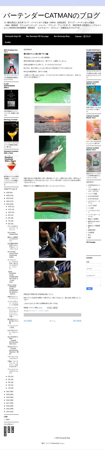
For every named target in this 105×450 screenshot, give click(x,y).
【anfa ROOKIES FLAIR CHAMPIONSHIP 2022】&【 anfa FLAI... (13, 277)
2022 (8, 204)
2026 (8, 192)
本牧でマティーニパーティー (13, 297)
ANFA (8, 419)
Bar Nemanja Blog (62, 36)
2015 (8, 409)
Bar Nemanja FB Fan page (37, 36)
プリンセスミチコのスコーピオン (13, 371)
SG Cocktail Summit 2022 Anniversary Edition (13, 254)
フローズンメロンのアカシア (13, 357)
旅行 (89, 237)
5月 (9, 376)
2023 (8, 201)
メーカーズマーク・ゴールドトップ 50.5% (13, 303)
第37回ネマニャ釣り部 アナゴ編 (13, 321)
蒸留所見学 (92, 230)
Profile (8, 42)
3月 (9, 382)
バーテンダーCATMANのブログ (51, 15)
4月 (9, 379)
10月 (10, 212)
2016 (8, 406)
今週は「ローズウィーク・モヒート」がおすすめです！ (13, 363)
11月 (10, 209)
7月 (9, 221)
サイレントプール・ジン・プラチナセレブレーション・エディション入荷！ (13, 312)
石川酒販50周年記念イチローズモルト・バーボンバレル (13, 246)
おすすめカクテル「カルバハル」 (13, 332)
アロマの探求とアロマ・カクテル (94, 190)
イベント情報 (92, 194)
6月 (9, 224)
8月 (9, 218)
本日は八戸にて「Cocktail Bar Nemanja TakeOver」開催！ (13, 350)
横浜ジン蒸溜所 (93, 219)
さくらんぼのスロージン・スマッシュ (13, 228)
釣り (47, 311)
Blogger (61, 443)
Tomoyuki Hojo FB (13, 36)
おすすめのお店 (93, 199)
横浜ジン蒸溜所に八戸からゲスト (13, 239)
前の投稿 (77, 321)
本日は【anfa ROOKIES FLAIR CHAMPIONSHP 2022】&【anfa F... (13, 289)
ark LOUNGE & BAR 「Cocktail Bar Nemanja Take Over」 (13, 340)
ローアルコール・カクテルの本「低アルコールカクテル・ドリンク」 (13, 264)
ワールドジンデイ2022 (13, 326)
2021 (8, 391)
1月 (9, 388)
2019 (8, 397)
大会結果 (91, 232)
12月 (10, 206)
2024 (8, 198)
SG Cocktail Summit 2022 (13, 233)
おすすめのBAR (93, 196)
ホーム (52, 321)
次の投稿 (28, 321)
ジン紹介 (91, 208)
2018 (8, 400)
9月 (9, 215)
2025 (8, 195)
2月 (9, 385)
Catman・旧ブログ (83, 36)
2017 (8, 403)
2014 (8, 411)
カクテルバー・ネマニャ (37, 311)
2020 (8, 394)
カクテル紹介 (92, 205)
